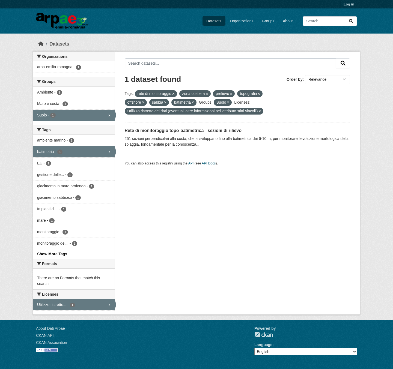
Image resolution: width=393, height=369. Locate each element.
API (191, 163)
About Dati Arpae (50, 328)
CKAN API (45, 335)
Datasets (213, 21)
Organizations (241, 21)
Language (263, 345)
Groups (268, 21)
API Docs (209, 163)
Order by (294, 79)
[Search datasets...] (330, 21)
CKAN (263, 335)
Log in (349, 4)
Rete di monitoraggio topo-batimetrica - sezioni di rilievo (183, 130)
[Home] (41, 44)
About (288, 21)
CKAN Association (51, 342)
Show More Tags (52, 254)
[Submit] (351, 21)
